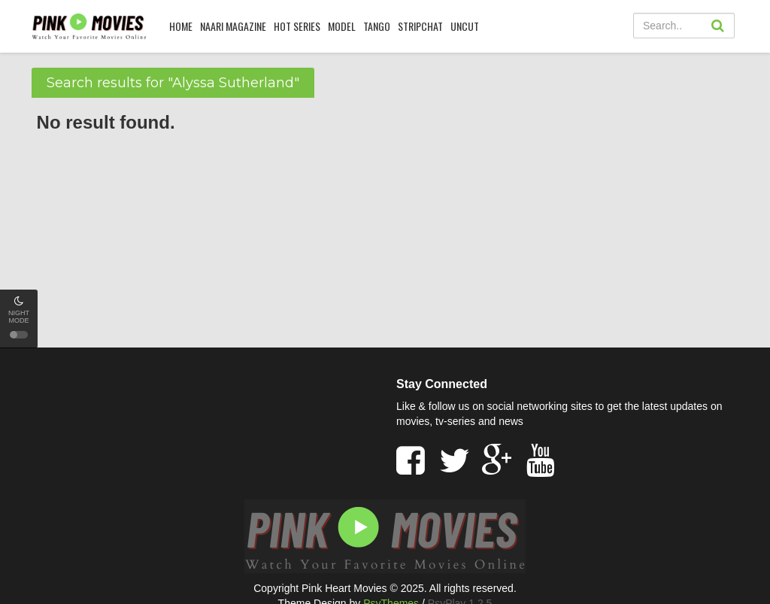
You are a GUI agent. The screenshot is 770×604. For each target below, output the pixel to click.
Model (342, 26)
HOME (180, 26)
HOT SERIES (297, 26)
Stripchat (420, 26)
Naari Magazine (233, 26)
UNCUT (464, 26)
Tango (376, 26)
